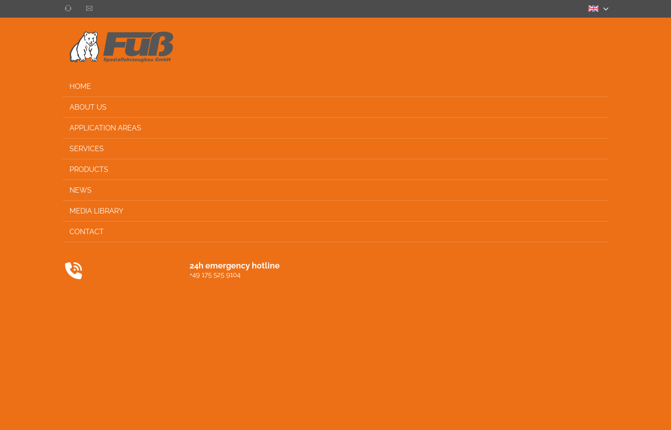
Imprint (587, 414)
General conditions (490, 414)
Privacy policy (547, 414)
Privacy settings (629, 414)
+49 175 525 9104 (61, 275)
